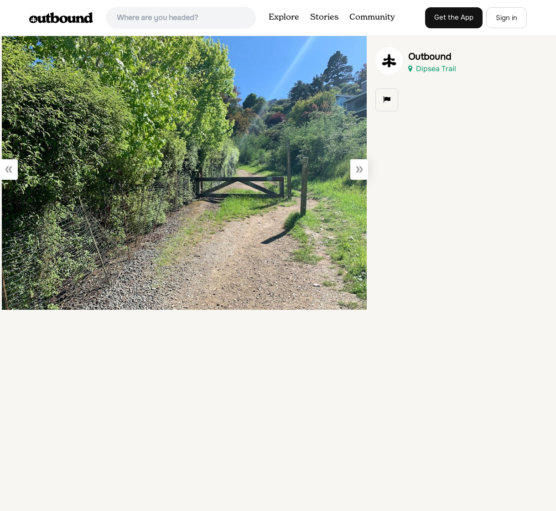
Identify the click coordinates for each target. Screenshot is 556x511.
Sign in (506, 17)
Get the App (453, 17)
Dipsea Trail (432, 68)
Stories (324, 17)
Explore (284, 17)
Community (372, 17)
